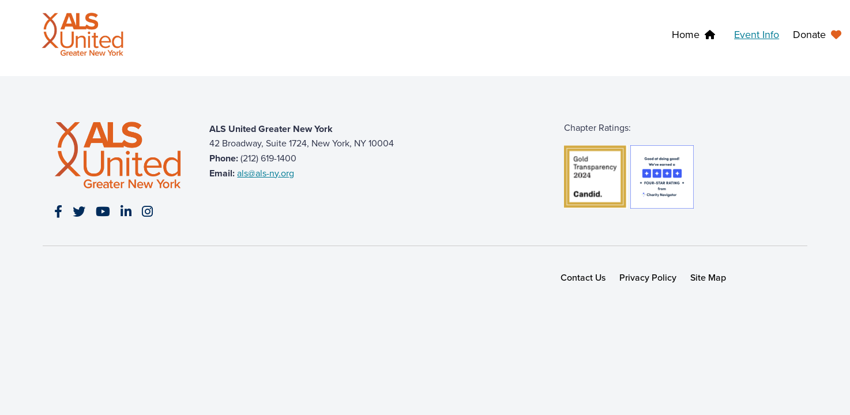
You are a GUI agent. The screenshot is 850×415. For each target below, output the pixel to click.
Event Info (756, 34)
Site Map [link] (708, 277)
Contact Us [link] (583, 277)
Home (685, 35)
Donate (809, 35)
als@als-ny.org (265, 173)
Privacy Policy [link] (647, 277)
